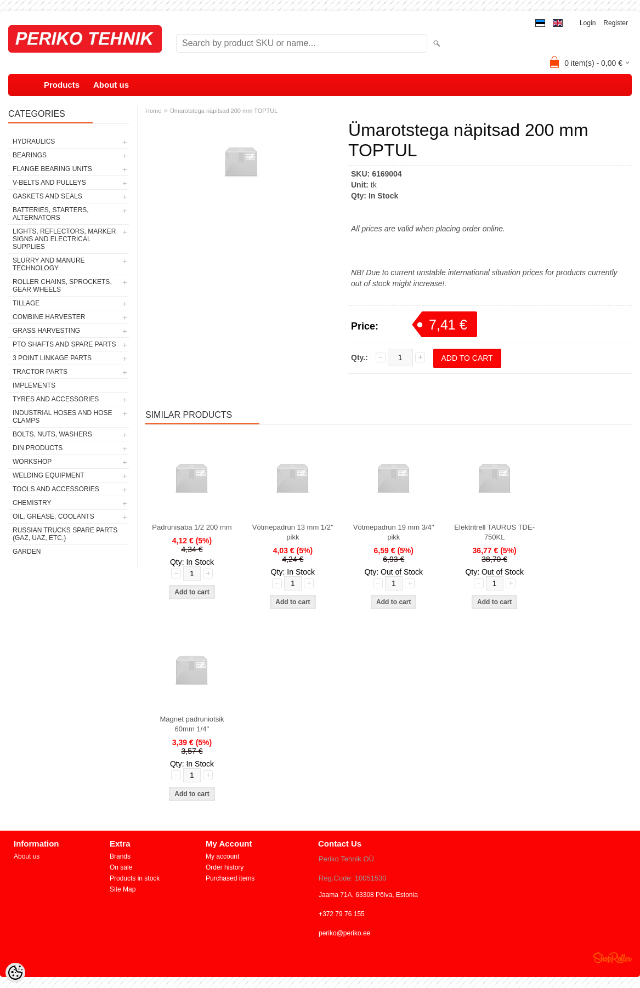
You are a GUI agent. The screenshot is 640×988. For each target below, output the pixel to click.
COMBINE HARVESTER (49, 317)
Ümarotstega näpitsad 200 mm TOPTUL (223, 110)
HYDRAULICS (34, 141)
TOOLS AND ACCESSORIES (56, 489)
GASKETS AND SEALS (47, 196)
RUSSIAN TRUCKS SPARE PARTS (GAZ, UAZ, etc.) (65, 534)
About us (111, 84)
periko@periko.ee (344, 933)
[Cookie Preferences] (15, 973)
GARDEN (27, 551)
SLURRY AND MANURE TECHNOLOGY (49, 264)
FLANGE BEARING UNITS (52, 169)
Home (153, 110)
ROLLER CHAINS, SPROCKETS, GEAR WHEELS (62, 285)
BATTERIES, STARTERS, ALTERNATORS (51, 214)
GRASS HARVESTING (46, 330)
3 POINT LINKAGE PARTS (52, 358)
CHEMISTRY (32, 503)
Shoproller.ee (612, 957)
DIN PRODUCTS (38, 448)
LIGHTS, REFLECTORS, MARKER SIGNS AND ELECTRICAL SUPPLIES (64, 239)
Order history (224, 867)
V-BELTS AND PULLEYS (49, 182)
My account (222, 856)
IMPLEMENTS (34, 385)
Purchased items (230, 878)
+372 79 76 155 (342, 914)
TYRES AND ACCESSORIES (56, 399)
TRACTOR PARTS (40, 372)
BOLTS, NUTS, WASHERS (52, 434)
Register (615, 23)
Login (588, 23)
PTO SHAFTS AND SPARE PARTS (64, 344)
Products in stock (135, 878)
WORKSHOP (32, 461)
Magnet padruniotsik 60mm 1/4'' (192, 724)
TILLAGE (26, 303)
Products (62, 84)
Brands (120, 856)
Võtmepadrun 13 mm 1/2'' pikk (292, 532)
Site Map (122, 889)
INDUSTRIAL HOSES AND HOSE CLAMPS (62, 416)
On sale (121, 867)
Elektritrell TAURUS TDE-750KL (494, 532)
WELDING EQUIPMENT (48, 475)
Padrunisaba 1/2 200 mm (191, 527)
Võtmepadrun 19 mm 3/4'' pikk (393, 532)
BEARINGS (30, 155)
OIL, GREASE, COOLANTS (53, 516)
